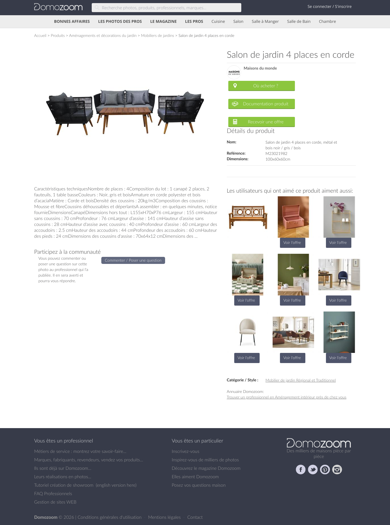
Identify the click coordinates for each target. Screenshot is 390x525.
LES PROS (194, 21)
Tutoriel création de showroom (63, 485)
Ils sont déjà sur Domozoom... (62, 468)
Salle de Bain (299, 21)
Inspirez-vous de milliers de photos (205, 460)
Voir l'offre (292, 242)
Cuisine (218, 21)
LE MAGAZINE (163, 21)
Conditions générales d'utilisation (110, 517)
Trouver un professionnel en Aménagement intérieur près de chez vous (287, 397)
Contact (195, 517)
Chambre (327, 21)
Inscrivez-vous (186, 451)
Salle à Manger (265, 21)
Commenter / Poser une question (133, 260)
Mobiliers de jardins (157, 35)
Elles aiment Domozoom (195, 476)
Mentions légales (165, 517)
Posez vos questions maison (199, 485)
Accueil (40, 35)
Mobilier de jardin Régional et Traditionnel (301, 380)
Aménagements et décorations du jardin (103, 35)
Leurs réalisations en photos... (62, 476)
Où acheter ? (265, 86)
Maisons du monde (260, 68)
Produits (58, 35)
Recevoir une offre (266, 122)
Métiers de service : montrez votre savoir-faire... (80, 451)
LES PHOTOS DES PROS (120, 21)
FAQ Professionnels (53, 493)
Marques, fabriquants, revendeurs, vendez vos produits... (88, 460)
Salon (238, 21)
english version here (116, 485)
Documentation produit (265, 104)
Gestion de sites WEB (55, 502)
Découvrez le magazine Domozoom (206, 468)
